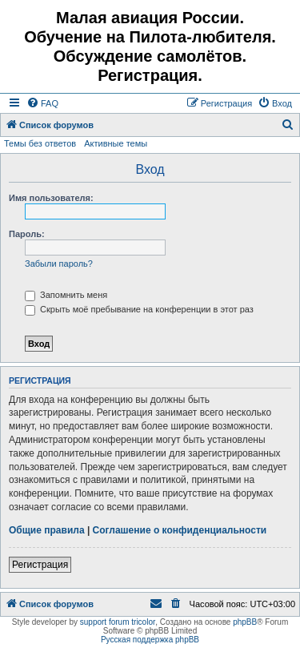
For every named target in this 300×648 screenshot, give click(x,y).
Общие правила (47, 530)
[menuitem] (42, 103)
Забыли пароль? (59, 263)
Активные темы (115, 143)
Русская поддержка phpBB (150, 639)
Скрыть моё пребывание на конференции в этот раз (139, 309)
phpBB (245, 622)
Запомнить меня (66, 295)
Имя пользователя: (51, 198)
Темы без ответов (40, 143)
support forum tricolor (117, 622)
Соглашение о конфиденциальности (180, 530)
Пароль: (27, 234)
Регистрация (40, 564)
